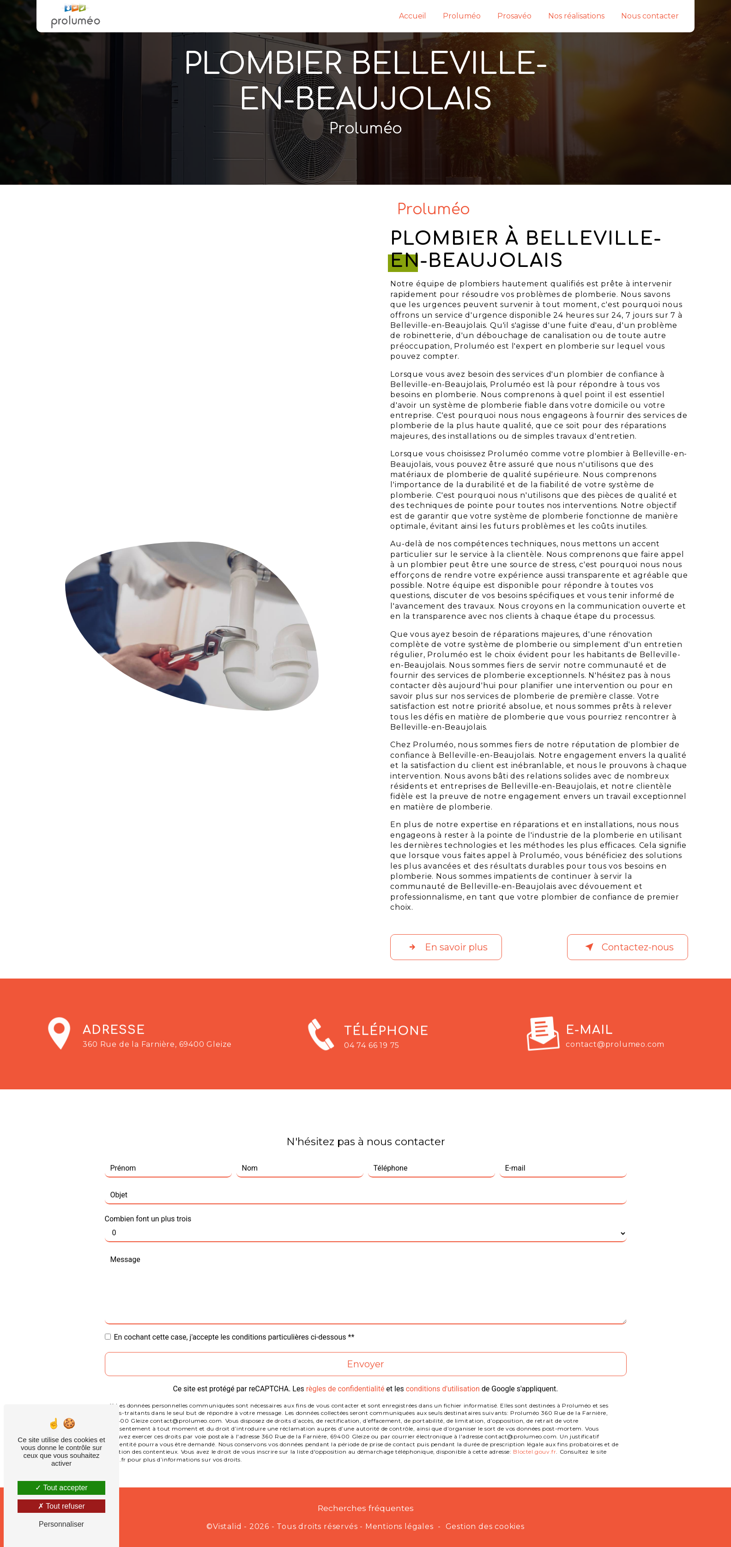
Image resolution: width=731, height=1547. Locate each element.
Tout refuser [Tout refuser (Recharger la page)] (61, 1506)
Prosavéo (514, 16)
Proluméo (462, 16)
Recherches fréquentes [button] (366, 1508)
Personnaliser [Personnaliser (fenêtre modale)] (61, 1524)
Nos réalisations (576, 16)
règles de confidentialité (345, 1369)
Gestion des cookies (485, 1526)
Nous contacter (650, 16)
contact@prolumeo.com (615, 1025)
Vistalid (227, 1526)
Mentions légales (399, 1526)
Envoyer (365, 1344)
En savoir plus (446, 947)
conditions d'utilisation (443, 1369)
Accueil (412, 16)
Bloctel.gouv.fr (534, 1432)
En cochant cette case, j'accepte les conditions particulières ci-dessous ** (234, 1317)
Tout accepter (61, 1488)
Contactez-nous (627, 947)
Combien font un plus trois (148, 1199)
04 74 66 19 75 (371, 1064)
